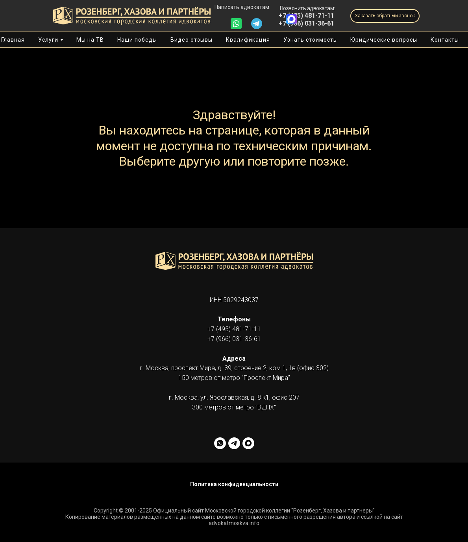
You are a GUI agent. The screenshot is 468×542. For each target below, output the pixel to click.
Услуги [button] (48, 40)
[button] (385, 16)
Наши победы (137, 40)
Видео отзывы (191, 40)
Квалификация (248, 40)
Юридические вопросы (383, 40)
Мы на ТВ (90, 40)
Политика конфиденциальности (234, 484)
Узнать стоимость (310, 40)
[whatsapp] (220, 443)
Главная (13, 40)
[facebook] (248, 443)
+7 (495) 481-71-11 (234, 329)
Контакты (445, 40)
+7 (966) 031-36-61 (306, 23)
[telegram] (234, 443)
